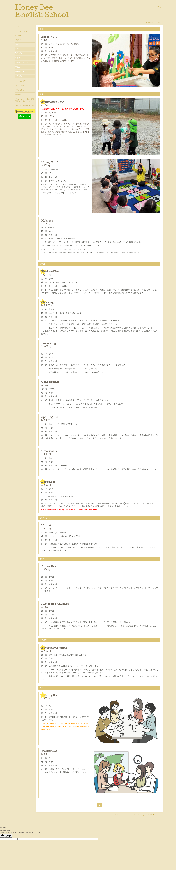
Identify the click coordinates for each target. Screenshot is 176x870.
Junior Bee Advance (55, 604)
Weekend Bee (50, 272)
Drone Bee (48, 482)
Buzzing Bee (49, 695)
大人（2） (19, 76)
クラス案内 (19, 45)
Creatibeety (49, 451)
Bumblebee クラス (52, 102)
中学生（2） (19, 67)
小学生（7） (19, 58)
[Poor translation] (8, 836)
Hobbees (47, 221)
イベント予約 (19, 86)
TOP (17, 27)
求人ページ (19, 36)
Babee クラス (49, 37)
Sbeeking (47, 302)
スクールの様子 (20, 81)
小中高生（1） (20, 72)
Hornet (46, 526)
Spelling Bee (49, 417)
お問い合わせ (19, 90)
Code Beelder (50, 382)
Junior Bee (48, 567)
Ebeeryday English (54, 648)
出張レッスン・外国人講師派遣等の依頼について (24, 100)
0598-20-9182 (155, 23)
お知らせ (18, 40)
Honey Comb (50, 163)
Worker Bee (49, 751)
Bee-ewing (48, 343)
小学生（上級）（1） (22, 62)
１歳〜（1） (19, 49)
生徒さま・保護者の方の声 (24, 106)
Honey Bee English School (132, 815)
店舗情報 (18, 95)
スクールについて (21, 31)
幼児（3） (19, 53)
